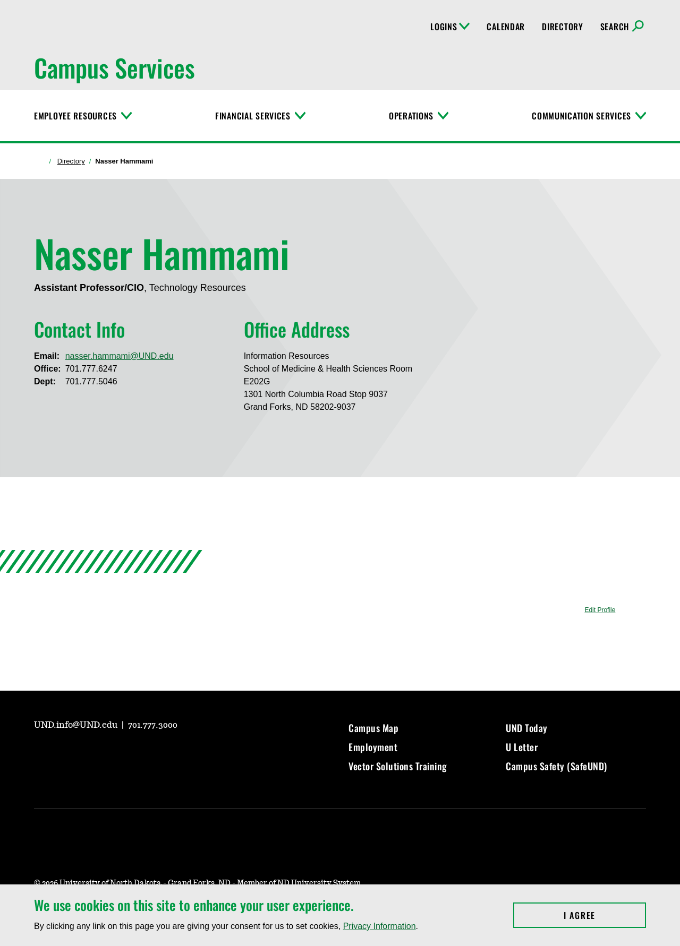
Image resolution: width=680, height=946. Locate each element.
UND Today (527, 728)
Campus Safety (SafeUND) (556, 766)
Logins (450, 26)
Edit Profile (599, 610)
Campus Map (373, 728)
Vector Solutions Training (397, 766)
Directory (562, 26)
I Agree (605, 915)
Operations (411, 115)
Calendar (506, 26)
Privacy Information (379, 926)
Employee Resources (75, 115)
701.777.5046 (91, 381)
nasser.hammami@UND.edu (119, 355)
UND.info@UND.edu (77, 725)
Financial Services (253, 115)
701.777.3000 (152, 725)
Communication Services (581, 115)
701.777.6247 (91, 368)
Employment (372, 747)
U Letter (522, 747)
